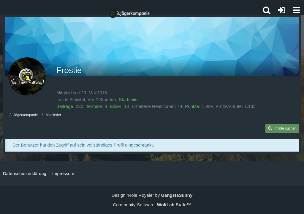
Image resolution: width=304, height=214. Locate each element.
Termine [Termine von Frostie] (94, 106)
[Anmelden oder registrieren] (281, 10)
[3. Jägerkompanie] (130, 14)
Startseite (128, 99)
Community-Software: (152, 204)
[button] (296, 10)
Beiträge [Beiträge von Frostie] (64, 106)
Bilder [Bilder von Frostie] (115, 106)
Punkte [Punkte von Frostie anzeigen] (192, 106)
